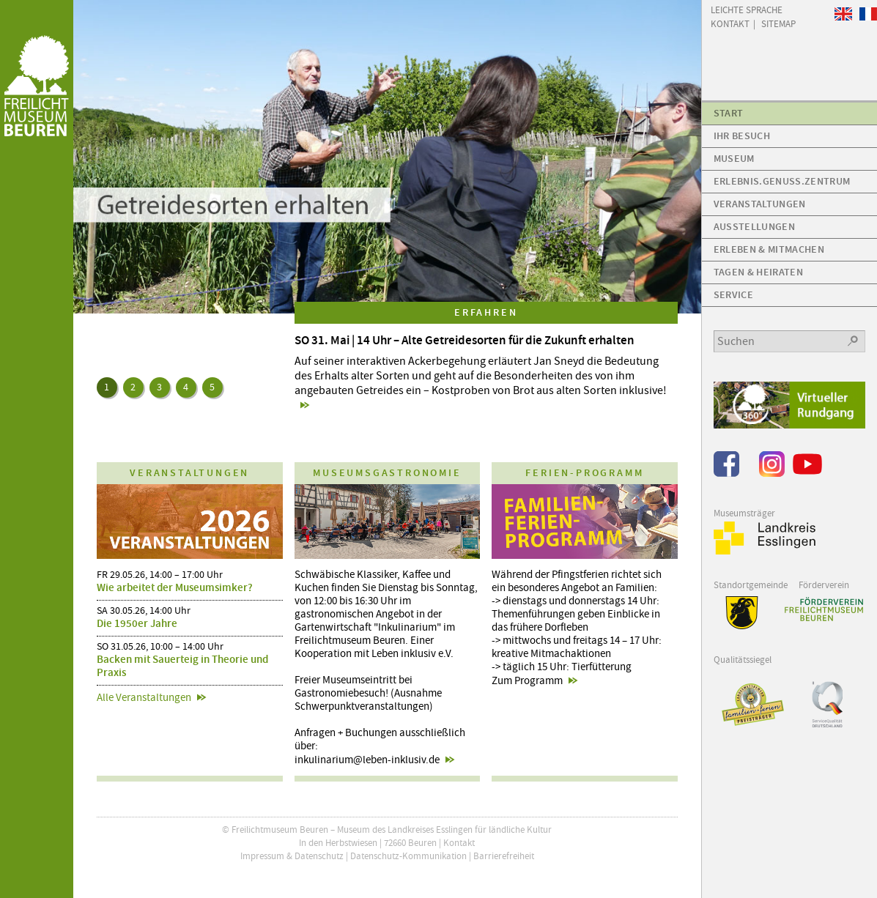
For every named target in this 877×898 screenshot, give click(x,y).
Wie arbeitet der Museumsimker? (175, 587)
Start (729, 113)
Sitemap (778, 23)
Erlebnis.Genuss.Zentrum (782, 181)
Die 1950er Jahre (137, 623)
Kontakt (459, 842)
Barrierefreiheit (503, 856)
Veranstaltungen (760, 204)
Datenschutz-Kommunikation (408, 856)
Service (733, 295)
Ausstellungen (754, 227)
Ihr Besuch (742, 136)
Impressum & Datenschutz (292, 856)
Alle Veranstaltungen (144, 697)
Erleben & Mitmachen (769, 249)
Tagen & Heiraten (758, 272)
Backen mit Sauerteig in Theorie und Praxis (182, 666)
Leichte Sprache (746, 9)
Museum (734, 159)
